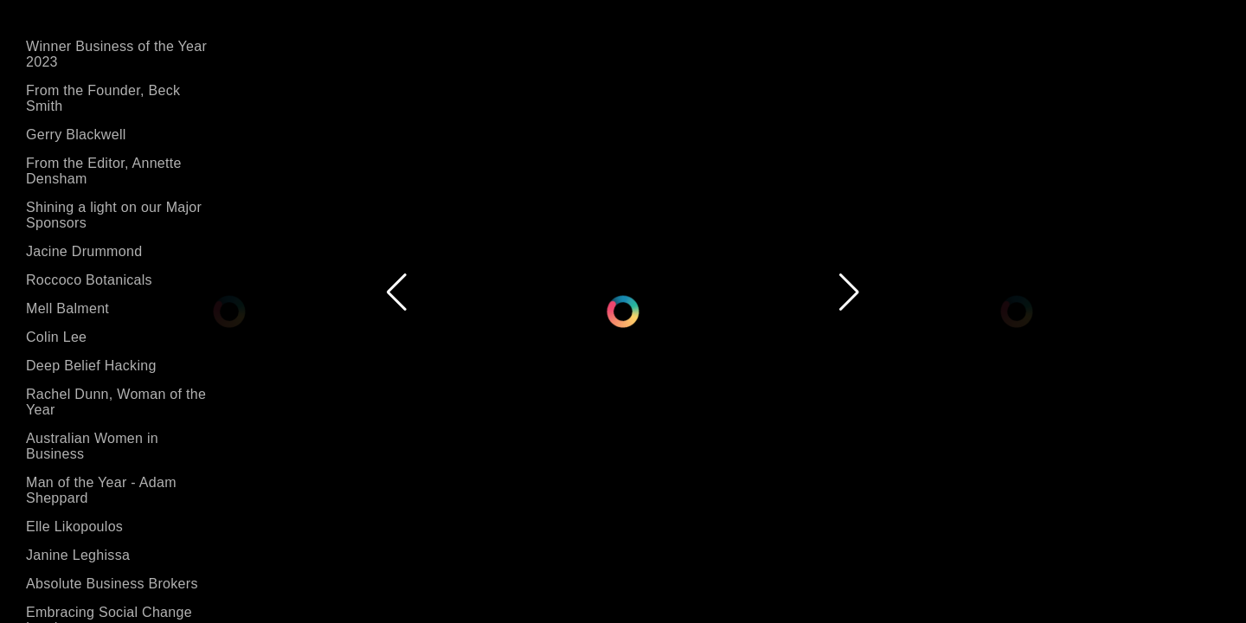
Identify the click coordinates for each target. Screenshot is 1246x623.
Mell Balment (67, 308)
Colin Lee (56, 337)
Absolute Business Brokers (112, 583)
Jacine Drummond (84, 251)
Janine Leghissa (78, 555)
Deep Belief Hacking (91, 365)
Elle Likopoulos (74, 526)
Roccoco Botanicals (89, 280)
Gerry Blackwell (76, 134)
